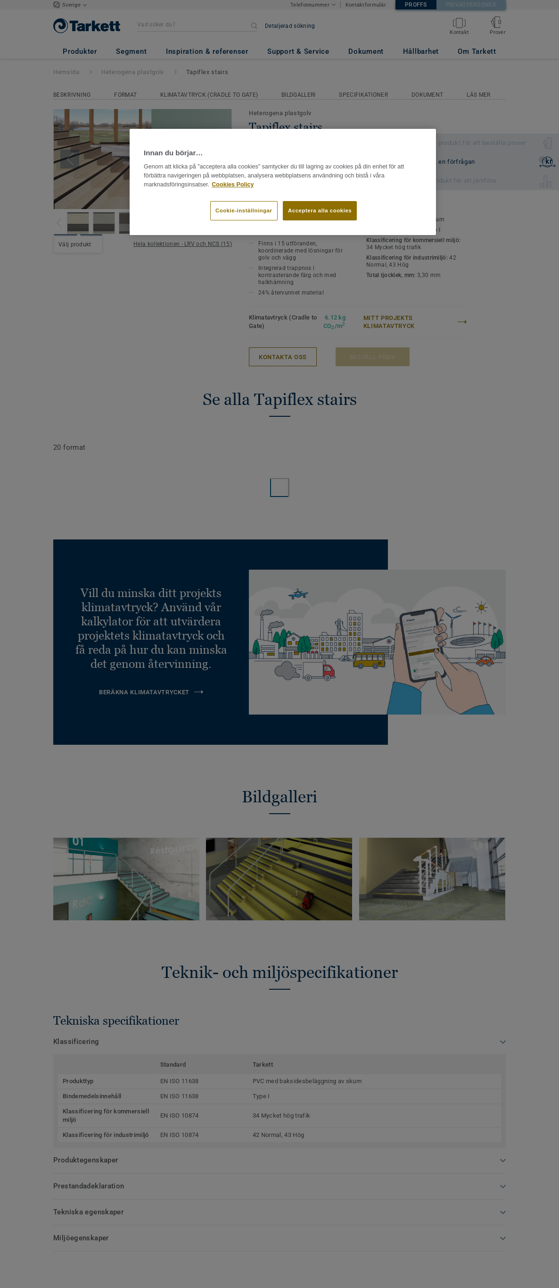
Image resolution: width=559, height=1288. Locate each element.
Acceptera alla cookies (320, 210)
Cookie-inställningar (243, 210)
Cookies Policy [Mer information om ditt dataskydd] (233, 184)
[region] (283, 182)
